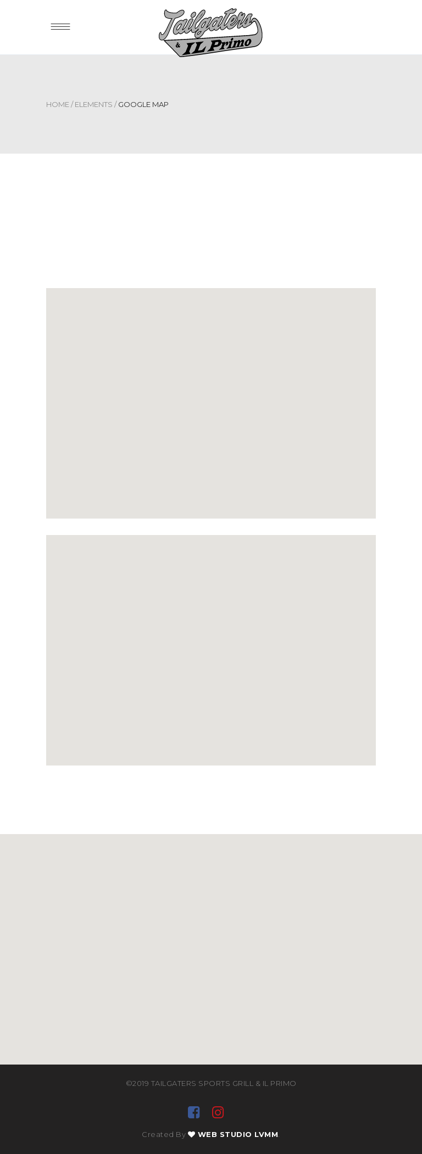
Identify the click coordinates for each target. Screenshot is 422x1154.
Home (57, 104)
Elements (94, 104)
